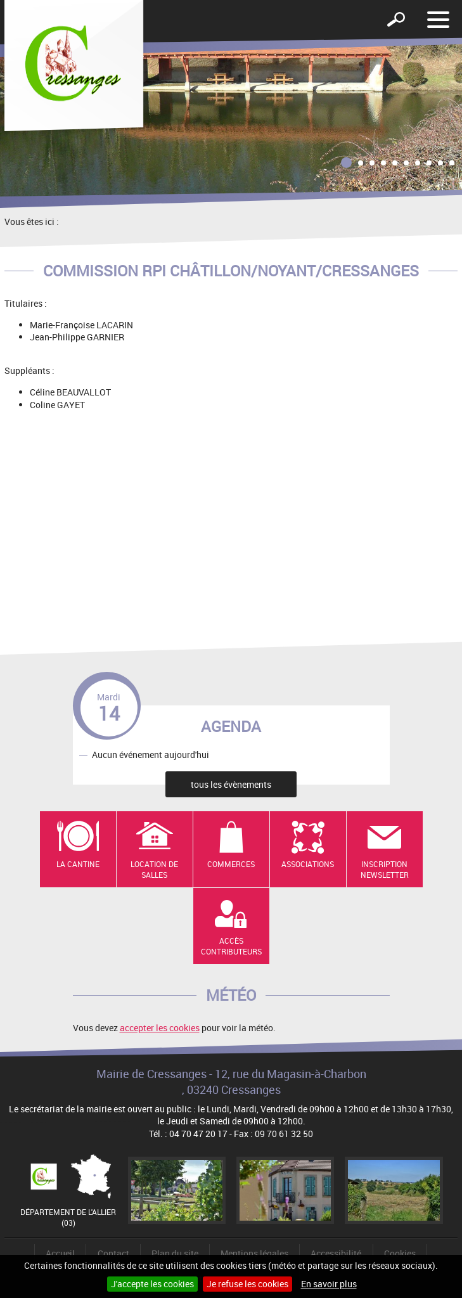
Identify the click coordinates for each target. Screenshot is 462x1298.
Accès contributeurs (231, 945)
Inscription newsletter (385, 869)
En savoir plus (329, 1284)
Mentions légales (254, 1253)
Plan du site (174, 1253)
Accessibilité (336, 1253)
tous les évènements (231, 784)
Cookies (400, 1253)
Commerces (231, 864)
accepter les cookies (160, 1028)
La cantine (77, 864)
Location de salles (154, 869)
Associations (307, 864)
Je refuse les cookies (247, 1284)
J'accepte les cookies (152, 1284)
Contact (113, 1253)
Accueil (60, 1253)
